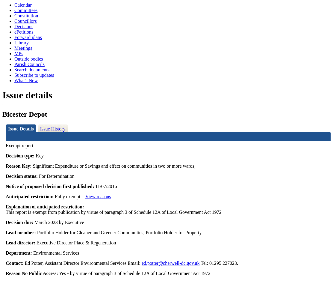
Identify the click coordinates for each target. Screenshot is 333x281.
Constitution (26, 15)
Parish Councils (29, 64)
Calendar (23, 4)
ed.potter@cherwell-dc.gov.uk (171, 263)
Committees (25, 10)
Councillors (25, 21)
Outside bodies (28, 58)
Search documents (31, 69)
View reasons (98, 196)
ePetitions (23, 31)
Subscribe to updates (34, 75)
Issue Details (21, 128)
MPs (18, 53)
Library (21, 42)
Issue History (53, 128)
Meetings (23, 48)
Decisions (23, 26)
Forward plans (28, 37)
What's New (26, 80)
